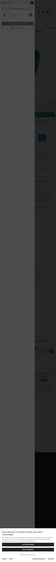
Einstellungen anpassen (28, 554)
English (11, 558)
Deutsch (4, 558)
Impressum (51, 558)
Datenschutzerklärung (38, 558)
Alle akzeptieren (28, 544)
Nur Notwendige (28, 549)
